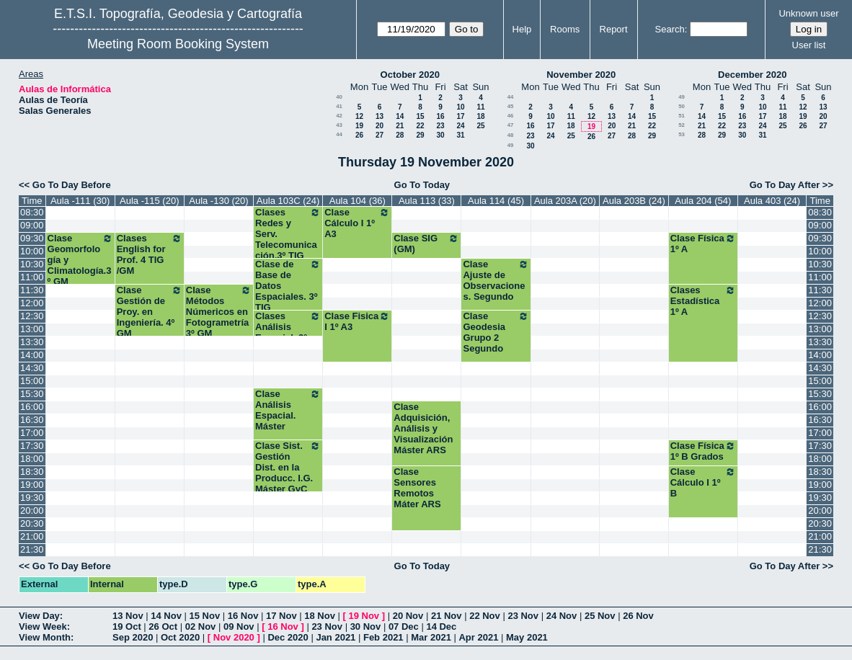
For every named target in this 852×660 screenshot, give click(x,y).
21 (400, 126)
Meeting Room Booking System (178, 44)
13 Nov (127, 615)
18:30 (32, 471)
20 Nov (408, 615)
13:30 (32, 341)
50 (681, 106)
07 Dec (404, 626)
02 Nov (200, 626)
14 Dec (441, 626)
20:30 (32, 523)
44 (339, 134)
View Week (43, 626)
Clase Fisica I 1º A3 (357, 321)
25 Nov (600, 615)
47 (510, 125)
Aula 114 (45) (496, 200)
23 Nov (522, 615)
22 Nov (484, 615)
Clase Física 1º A (703, 243)
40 (339, 97)
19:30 (32, 497)
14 (400, 116)
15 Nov (205, 615)
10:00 (32, 251)
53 (681, 134)
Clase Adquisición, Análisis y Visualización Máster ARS (423, 428)
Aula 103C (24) (288, 200)
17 (460, 116)
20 (379, 126)
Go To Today (422, 184)
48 (510, 135)
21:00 (32, 536)
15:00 (32, 380)
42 (339, 115)
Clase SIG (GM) (426, 243)
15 (420, 116)
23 (440, 126)
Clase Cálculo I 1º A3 (357, 223)
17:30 (32, 445)
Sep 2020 (132, 637)
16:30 (32, 419)
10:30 (32, 264)
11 (480, 107)
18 (480, 116)
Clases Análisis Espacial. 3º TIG (288, 332)
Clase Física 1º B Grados (703, 451)
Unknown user (808, 13)
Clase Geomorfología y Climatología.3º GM (80, 260)
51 (681, 115)
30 (440, 135)
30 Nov (365, 626)
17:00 (32, 432)
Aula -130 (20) (218, 200)
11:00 (32, 277)
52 (681, 125)
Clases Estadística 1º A (703, 301)
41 (339, 106)
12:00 (32, 303)
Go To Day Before (71, 184)
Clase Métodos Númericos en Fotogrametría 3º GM (219, 312)
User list (809, 45)
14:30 (32, 367)
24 (460, 126)
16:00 (32, 406)
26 (359, 135)
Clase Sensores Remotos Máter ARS (417, 487)
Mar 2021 (431, 637)
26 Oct (162, 626)
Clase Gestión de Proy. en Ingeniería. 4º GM (149, 312)
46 (510, 115)
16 (440, 116)
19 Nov (363, 615)
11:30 (32, 290)
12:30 (32, 316)
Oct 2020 (180, 637)
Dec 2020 (287, 637)
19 (359, 126)
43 (339, 125)
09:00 (32, 225)
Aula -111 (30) (80, 200)
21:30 (32, 549)
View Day (39, 615)
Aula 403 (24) (772, 200)
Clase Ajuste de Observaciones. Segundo (495, 280)
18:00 (32, 458)
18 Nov (319, 615)
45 (510, 106)
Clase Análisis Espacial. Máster (288, 410)
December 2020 (752, 74)
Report (614, 29)
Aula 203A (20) (565, 200)
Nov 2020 (233, 637)
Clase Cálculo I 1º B (703, 482)
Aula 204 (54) (703, 200)
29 (420, 135)
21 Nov (446, 615)
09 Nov (238, 626)
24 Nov (561, 615)
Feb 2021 (383, 637)
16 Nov (243, 615)
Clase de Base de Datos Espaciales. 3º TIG (288, 286)
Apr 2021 (478, 637)
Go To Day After (785, 184)
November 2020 (581, 74)
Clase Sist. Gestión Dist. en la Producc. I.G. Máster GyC (288, 467)
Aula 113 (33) (427, 200)
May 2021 (527, 637)
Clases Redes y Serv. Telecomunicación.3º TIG (288, 234)
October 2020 (410, 74)
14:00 (32, 354)
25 (480, 126)
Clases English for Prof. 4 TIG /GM (149, 254)
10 (460, 107)
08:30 (32, 212)
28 (400, 135)
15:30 (32, 393)
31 (460, 135)
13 (379, 116)
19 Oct (126, 626)
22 (420, 126)
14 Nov (166, 615)
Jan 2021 (335, 637)
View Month (45, 637)
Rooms (565, 29)
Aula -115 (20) (149, 200)
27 (379, 135)
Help (522, 29)
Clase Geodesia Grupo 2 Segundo (495, 332)
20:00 (32, 510)
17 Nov (281, 615)
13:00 (32, 329)
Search (670, 29)
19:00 (32, 484)
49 (510, 145)
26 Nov (638, 615)
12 (359, 116)
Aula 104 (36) (357, 200)
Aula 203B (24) (634, 200)
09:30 (32, 238)
